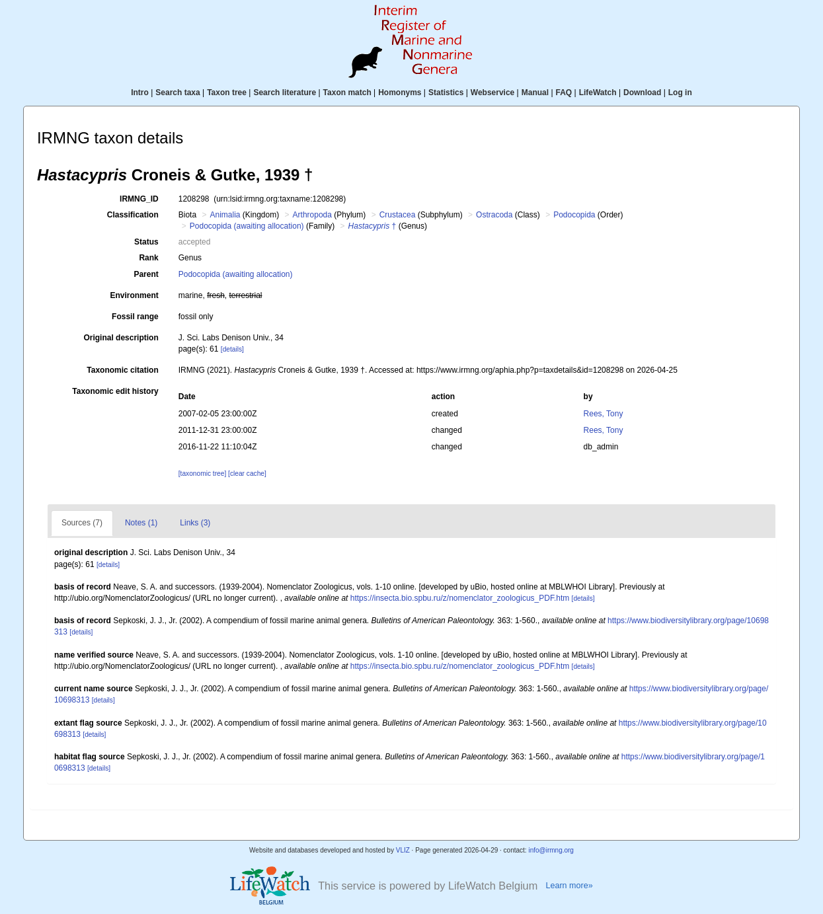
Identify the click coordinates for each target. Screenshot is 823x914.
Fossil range (135, 316)
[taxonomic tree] (202, 473)
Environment (134, 295)
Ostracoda (494, 214)
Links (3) (195, 522)
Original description (120, 337)
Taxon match (347, 92)
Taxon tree (227, 92)
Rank (148, 257)
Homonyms (399, 92)
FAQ (564, 92)
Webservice (493, 92)
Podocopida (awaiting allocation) (247, 226)
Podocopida (574, 214)
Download (642, 92)
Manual (535, 92)
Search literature (284, 92)
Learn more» (568, 885)
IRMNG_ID (139, 199)
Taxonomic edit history (115, 391)
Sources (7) (81, 522)
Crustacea (397, 214)
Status (146, 242)
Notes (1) (141, 522)
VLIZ (403, 850)
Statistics (445, 92)
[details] (232, 349)
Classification (133, 214)
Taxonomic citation (122, 370)
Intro (140, 92)
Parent (146, 274)
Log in (680, 92)
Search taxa (177, 92)
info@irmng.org (551, 850)
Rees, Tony (603, 413)
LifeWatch (598, 92)
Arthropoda (312, 214)
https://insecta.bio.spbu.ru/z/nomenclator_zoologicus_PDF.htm (460, 598)
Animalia (225, 214)
